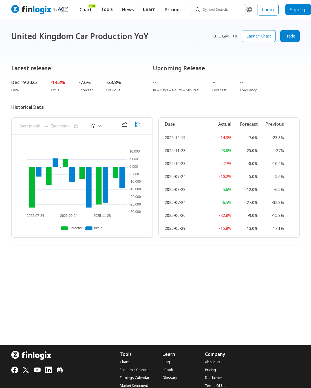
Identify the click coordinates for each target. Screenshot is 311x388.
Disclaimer (213, 378)
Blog (166, 362)
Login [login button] (268, 9)
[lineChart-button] (124, 126)
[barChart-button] (137, 126)
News (128, 9)
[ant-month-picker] (30, 126)
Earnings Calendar (134, 378)
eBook (167, 370)
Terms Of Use (216, 385)
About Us (212, 362)
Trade (290, 36)
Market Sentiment (134, 385)
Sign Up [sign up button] (298, 9)
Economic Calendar (135, 370)
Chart (88, 8)
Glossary (169, 378)
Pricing (172, 9)
